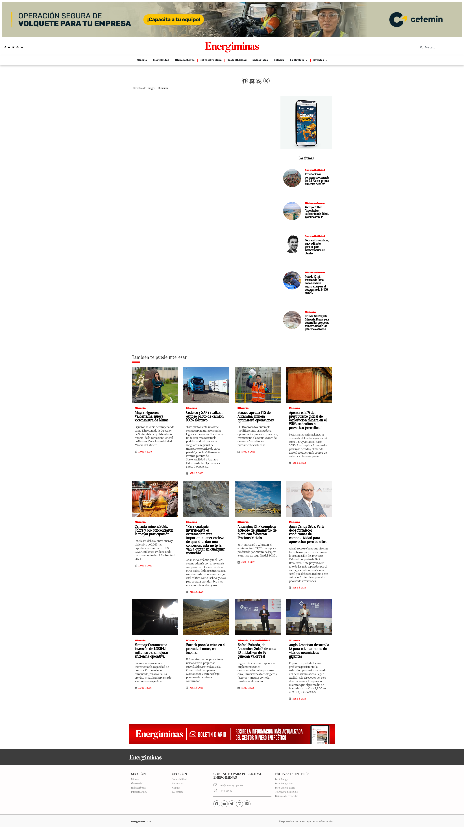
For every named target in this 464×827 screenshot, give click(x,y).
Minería (310, 312)
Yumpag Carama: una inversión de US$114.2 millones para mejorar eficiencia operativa (150, 647)
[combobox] (438, 47)
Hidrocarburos (315, 203)
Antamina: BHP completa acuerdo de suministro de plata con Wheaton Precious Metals (257, 532)
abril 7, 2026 (145, 452)
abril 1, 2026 (299, 584)
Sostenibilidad (315, 170)
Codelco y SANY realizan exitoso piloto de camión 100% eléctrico (203, 416)
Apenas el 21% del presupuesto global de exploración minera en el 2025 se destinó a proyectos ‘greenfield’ (308, 420)
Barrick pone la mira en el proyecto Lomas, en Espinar (205, 643)
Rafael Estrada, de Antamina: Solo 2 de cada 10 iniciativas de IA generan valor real (257, 647)
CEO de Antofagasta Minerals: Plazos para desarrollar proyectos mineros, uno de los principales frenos (317, 322)
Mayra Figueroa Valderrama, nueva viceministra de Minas (151, 416)
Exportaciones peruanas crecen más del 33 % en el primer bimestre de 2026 (317, 179)
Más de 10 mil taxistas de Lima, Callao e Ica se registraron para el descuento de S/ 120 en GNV (316, 285)
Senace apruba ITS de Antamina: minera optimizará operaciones (254, 416)
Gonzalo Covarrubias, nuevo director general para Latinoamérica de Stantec (316, 247)
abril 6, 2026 (248, 452)
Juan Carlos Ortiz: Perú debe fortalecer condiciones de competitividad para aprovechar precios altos (309, 532)
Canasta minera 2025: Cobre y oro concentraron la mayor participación (155, 530)
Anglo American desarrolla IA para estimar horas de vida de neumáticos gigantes (308, 647)
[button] (245, 81)
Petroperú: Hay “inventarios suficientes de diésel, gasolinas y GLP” (317, 212)
